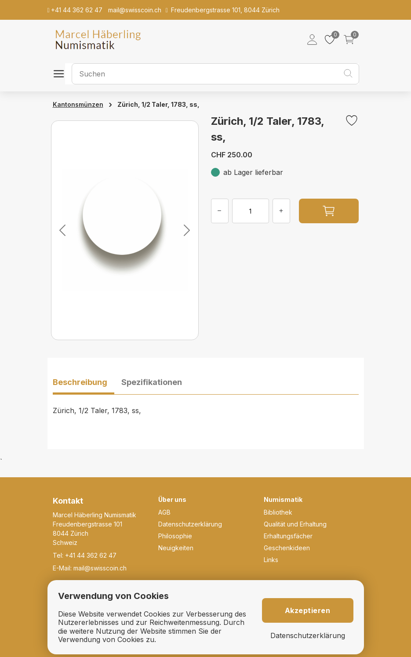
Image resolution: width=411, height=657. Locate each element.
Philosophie (175, 536)
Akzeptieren (308, 610)
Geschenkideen (287, 548)
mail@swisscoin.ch (100, 568)
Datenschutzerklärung (190, 524)
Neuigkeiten (175, 548)
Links (271, 559)
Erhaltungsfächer (288, 536)
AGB (164, 512)
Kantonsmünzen (78, 104)
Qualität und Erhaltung (295, 524)
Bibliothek (278, 512)
